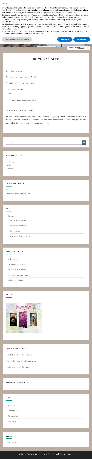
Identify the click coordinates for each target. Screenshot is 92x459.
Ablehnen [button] (65, 39)
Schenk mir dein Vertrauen (18, 275)
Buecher (11, 216)
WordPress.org (14, 421)
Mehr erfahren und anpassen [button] (17, 39)
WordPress (53, 454)
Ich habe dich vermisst (17, 269)
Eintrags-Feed (13, 410)
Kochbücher (21, 89)
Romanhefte (15, 231)
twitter (9, 165)
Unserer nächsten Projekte (21, 236)
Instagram (10, 168)
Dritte (53, 12)
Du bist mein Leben (15, 280)
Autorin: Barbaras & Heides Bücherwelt (21, 361)
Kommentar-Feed (15, 416)
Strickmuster (13, 259)
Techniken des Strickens (17, 264)
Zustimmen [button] (81, 39)
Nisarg (70, 454)
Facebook (10, 162)
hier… (34, 100)
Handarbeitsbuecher (18, 220)
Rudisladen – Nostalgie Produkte (19, 355)
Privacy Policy (11, 442)
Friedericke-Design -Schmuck (17, 367)
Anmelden (12, 405)
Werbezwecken (66, 17)
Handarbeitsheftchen (18, 225)
